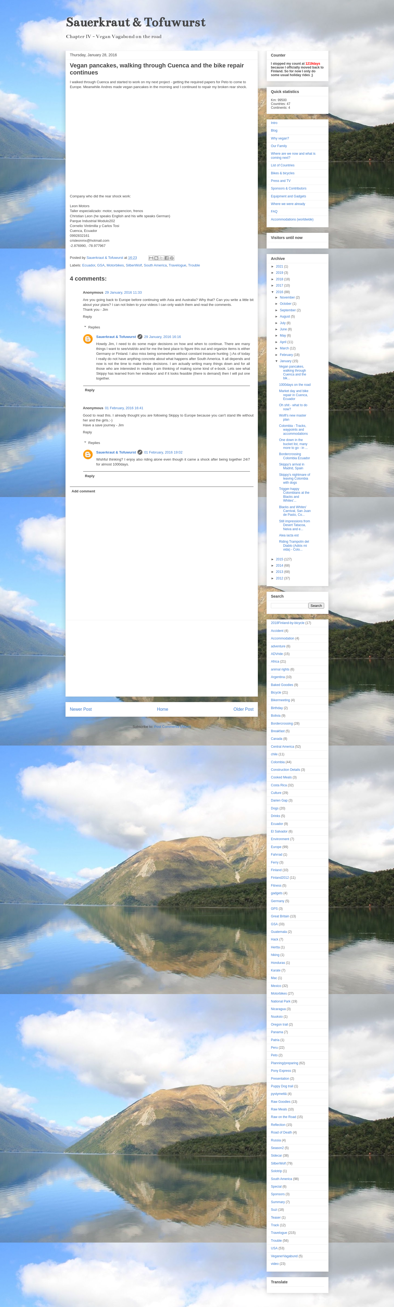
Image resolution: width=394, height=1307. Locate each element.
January (286, 361)
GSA (100, 265)
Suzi (274, 1210)
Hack (274, 939)
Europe (276, 847)
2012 (280, 578)
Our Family (279, 146)
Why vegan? (280, 138)
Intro (274, 123)
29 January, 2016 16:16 (162, 337)
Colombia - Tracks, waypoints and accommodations (293, 430)
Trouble (194, 265)
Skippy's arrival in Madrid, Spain (291, 466)
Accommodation (282, 638)
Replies (94, 327)
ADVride (277, 654)
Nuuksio (277, 1017)
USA (274, 1248)
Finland (276, 870)
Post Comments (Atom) (172, 727)
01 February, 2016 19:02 (163, 452)
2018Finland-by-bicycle (287, 623)
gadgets (277, 893)
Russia (276, 1140)
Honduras (278, 963)
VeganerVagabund (284, 1256)
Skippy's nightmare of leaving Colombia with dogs (294, 479)
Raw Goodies (280, 1102)
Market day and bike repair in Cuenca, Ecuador (293, 395)
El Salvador (279, 831)
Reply (87, 317)
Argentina (278, 677)
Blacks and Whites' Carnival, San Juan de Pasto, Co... (295, 511)
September (288, 310)
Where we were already (288, 204)
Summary (278, 1202)
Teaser (276, 1217)
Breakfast (278, 731)
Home (162, 709)
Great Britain (280, 916)
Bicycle (276, 692)
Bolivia (275, 716)
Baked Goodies (282, 685)
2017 (280, 285)
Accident (277, 631)
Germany (277, 901)
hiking (275, 955)
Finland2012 (280, 878)
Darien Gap (279, 800)
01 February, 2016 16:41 (124, 408)
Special (276, 1186)
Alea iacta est (289, 535)
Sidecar (276, 1155)
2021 (280, 266)
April (283, 342)
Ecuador (88, 265)
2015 (280, 559)
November (288, 297)
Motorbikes (115, 265)
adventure (278, 646)
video (275, 1264)
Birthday (277, 708)
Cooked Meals (281, 777)
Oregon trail (279, 1024)
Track (275, 1225)
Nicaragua (278, 1009)
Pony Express (281, 1071)
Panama (277, 1032)
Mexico (276, 986)
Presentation (280, 1079)
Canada (276, 739)
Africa (275, 661)
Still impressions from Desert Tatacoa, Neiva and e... (294, 525)
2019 (280, 273)
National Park (280, 1001)
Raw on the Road (283, 1117)
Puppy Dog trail (282, 1086)
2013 (280, 572)
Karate (275, 970)
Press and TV (280, 181)
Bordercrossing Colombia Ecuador (294, 456)
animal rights (280, 669)
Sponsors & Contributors (289, 188)
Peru (274, 1048)
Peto (274, 1055)
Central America (282, 747)
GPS (274, 909)
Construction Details (285, 770)
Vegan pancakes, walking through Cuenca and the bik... (292, 372)
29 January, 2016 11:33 (123, 292)
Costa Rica (279, 785)
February (287, 355)
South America (155, 265)
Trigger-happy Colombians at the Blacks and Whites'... (294, 494)
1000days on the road (295, 385)
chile (274, 754)
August (285, 316)
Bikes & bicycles (283, 173)
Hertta (275, 947)
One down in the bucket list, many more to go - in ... (293, 444)
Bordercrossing (282, 723)
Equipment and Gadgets (288, 196)
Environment (280, 839)
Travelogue (177, 265)
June (284, 329)
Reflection (278, 1125)
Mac (274, 978)
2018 (280, 279)
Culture (276, 793)
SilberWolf (134, 265)
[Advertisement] (161, 658)
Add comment (83, 491)
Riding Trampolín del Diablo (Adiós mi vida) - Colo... (294, 545)
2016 (280, 292)
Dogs (275, 808)
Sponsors (278, 1194)
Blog (274, 130)
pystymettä (279, 1094)
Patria (275, 1040)
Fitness (276, 885)
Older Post (243, 709)
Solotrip (276, 1171)
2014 (280, 565)
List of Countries (283, 165)
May (283, 335)
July (283, 323)
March (285, 348)
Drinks (275, 816)
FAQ (274, 211)
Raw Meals (279, 1109)
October (286, 304)
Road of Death (281, 1132)
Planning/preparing (284, 1063)
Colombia (278, 762)
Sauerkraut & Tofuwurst (135, 22)
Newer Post (81, 709)
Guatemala (279, 932)
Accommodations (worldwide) (292, 219)
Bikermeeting (280, 700)
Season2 (277, 1148)
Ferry (275, 862)
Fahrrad (276, 854)
